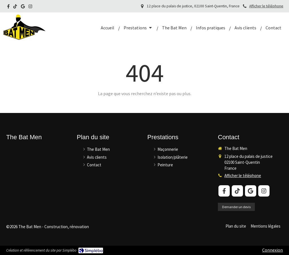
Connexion (272, 250)
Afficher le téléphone (266, 6)
